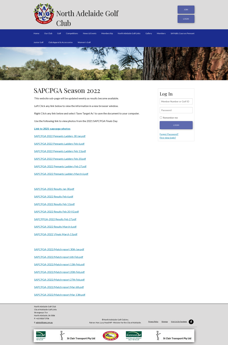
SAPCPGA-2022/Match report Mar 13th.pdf (59, 293)
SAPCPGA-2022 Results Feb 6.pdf (53, 195)
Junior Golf (38, 41)
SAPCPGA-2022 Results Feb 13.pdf (54, 202)
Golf (59, 32)
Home (36, 32)
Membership (107, 32)
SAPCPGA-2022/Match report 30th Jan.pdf (59, 247)
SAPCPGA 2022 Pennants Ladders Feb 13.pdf (60, 149)
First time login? (168, 136)
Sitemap (165, 320)
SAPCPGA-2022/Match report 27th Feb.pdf (59, 278)
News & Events (89, 32)
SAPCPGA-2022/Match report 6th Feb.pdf (58, 255)
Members (161, 32)
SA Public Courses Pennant (182, 32)
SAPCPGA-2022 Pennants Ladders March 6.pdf (61, 172)
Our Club (48, 32)
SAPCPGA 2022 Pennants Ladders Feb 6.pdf (59, 142)
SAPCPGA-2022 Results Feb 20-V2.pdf (56, 210)
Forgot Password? (169, 132)
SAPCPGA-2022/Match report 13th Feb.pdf (59, 263)
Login (176, 124)
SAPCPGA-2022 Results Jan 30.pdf (54, 187)
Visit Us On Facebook (182, 320)
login (186, 18)
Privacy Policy (153, 320)
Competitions (72, 32)
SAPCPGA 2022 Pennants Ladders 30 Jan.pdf (60, 134)
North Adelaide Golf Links (129, 32)
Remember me (170, 116)
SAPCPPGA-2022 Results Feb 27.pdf (55, 217)
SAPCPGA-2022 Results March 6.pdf (55, 225)
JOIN (186, 9)
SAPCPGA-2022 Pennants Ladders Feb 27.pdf (60, 165)
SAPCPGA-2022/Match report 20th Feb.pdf (59, 270)
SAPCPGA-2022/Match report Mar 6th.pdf (59, 285)
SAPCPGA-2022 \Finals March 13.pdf (55, 232)
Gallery (148, 32)
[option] (114, 62)
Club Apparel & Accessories (60, 41)
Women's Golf (84, 41)
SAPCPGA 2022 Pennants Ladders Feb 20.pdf (60, 157)
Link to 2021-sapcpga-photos (52, 127)
